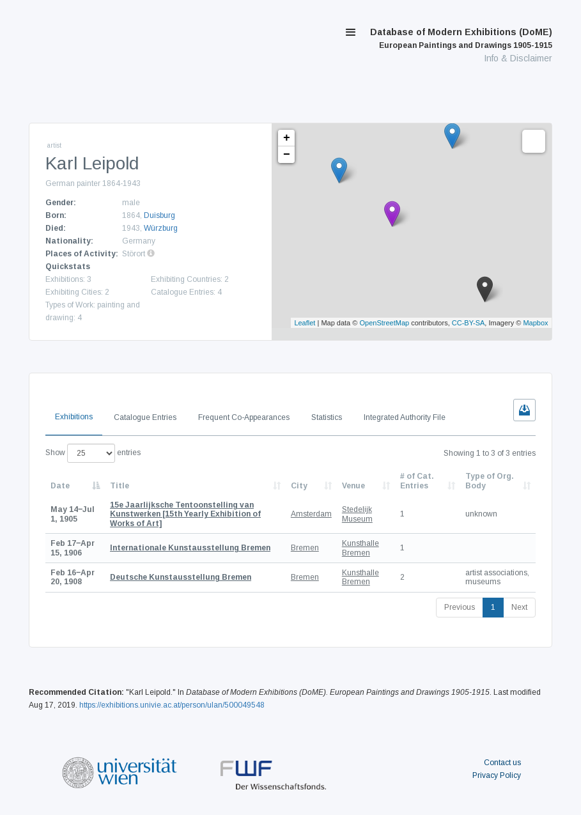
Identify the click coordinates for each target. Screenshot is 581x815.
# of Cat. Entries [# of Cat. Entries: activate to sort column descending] (417, 481)
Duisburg (159, 215)
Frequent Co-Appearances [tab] (244, 417)
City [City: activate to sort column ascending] (299, 485)
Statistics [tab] (326, 417)
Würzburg (161, 228)
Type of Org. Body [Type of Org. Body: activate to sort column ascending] (489, 481)
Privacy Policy (496, 775)
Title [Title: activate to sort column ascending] (119, 485)
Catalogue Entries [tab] (145, 417)
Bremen (305, 547)
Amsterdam (311, 513)
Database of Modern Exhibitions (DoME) (461, 38)
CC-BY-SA (468, 323)
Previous (459, 607)
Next (519, 607)
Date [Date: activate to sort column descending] (60, 485)
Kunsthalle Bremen (360, 548)
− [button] (286, 154)
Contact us (502, 762)
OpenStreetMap (384, 323)
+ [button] (286, 138)
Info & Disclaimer (518, 58)
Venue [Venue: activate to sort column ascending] (353, 485)
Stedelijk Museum (357, 514)
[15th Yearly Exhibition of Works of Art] (185, 514)
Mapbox (535, 323)
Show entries (93, 453)
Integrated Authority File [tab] (404, 417)
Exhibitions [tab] (74, 416)
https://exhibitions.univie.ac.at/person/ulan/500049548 (172, 705)
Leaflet (304, 323)
